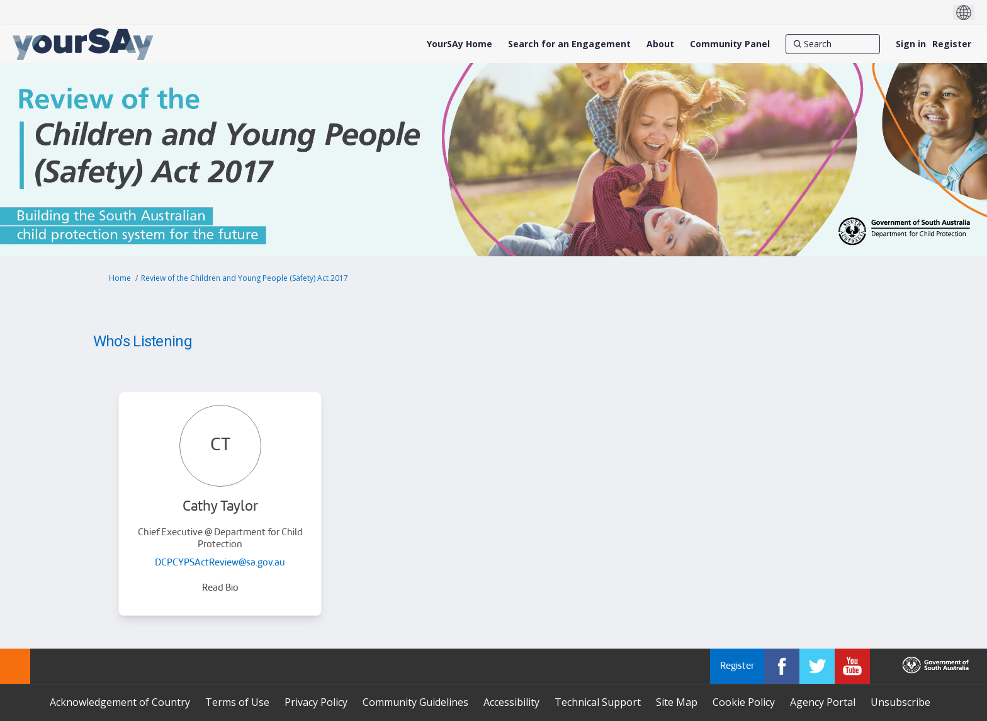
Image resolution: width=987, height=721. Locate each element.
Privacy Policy (316, 702)
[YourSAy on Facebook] (781, 666)
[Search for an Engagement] (569, 44)
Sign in (911, 44)
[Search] (833, 44)
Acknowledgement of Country (120, 702)
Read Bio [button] (220, 588)
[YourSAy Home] (459, 44)
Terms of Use (237, 702)
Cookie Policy (744, 702)
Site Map (676, 702)
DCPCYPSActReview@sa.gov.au (220, 563)
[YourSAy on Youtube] (852, 666)
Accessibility (511, 702)
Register (951, 44)
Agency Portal (822, 702)
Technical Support (598, 702)
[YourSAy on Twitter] (817, 666)
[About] (660, 44)
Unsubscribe (900, 702)
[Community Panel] (730, 44)
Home (120, 278)
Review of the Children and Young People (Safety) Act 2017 (244, 278)
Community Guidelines (415, 702)
